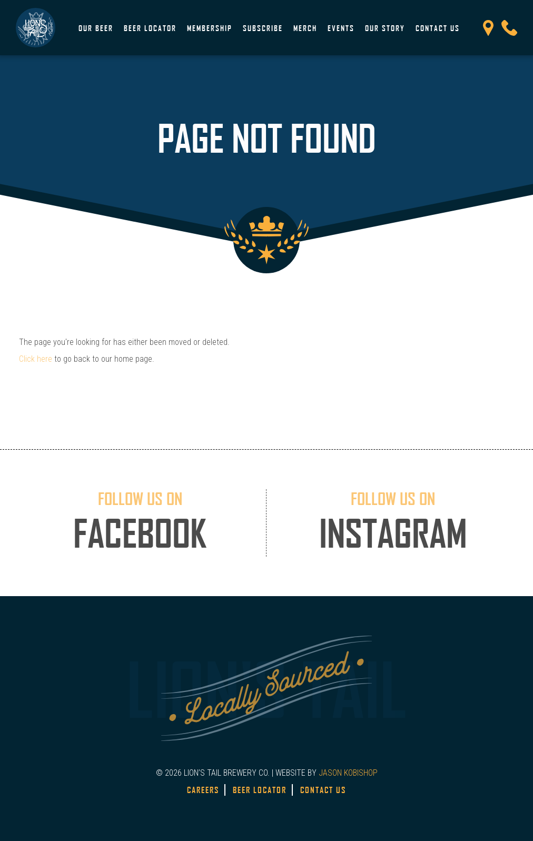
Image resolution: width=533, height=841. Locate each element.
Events (341, 28)
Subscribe (263, 28)
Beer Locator (150, 28)
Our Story (385, 28)
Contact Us (438, 28)
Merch (305, 28)
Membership (209, 28)
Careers (203, 790)
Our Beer (95, 28)
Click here (35, 359)
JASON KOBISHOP (348, 773)
